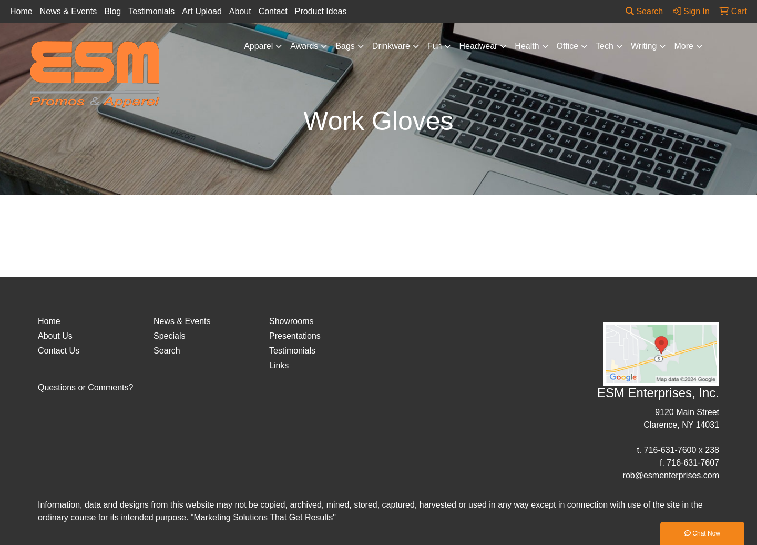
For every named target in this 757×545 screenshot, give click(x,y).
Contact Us (58, 350)
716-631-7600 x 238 (681, 450)
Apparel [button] (258, 46)
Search (644, 11)
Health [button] (527, 46)
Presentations (295, 335)
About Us (55, 335)
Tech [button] (604, 46)
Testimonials (151, 11)
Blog (112, 11)
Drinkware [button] (391, 46)
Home (21, 11)
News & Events (68, 11)
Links (279, 365)
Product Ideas (321, 11)
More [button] (683, 46)
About (240, 11)
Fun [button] (434, 46)
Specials (169, 335)
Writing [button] (644, 46)
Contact (273, 11)
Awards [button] (304, 46)
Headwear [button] (478, 46)
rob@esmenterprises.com (671, 475)
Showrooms (291, 321)
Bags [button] (344, 46)
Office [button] (568, 46)
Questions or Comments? (85, 387)
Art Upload (202, 11)
